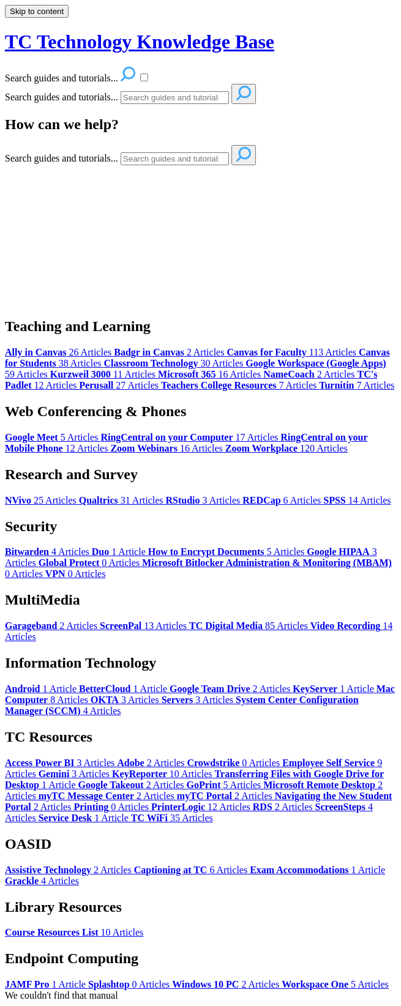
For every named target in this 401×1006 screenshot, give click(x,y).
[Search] (175, 97)
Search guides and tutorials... (61, 97)
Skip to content (37, 11)
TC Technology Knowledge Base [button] (139, 42)
